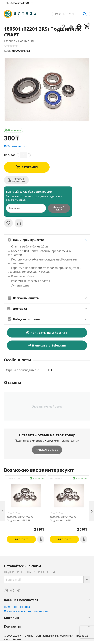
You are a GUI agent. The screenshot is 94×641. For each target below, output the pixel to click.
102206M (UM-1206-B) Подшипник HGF (63, 519)
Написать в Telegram (47, 345)
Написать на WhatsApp (47, 333)
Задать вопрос (15, 146)
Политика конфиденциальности (26, 611)
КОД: (7, 50)
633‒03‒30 (16, 3)
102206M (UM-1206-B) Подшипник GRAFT (20, 519)
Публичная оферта (17, 607)
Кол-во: (9, 155)
